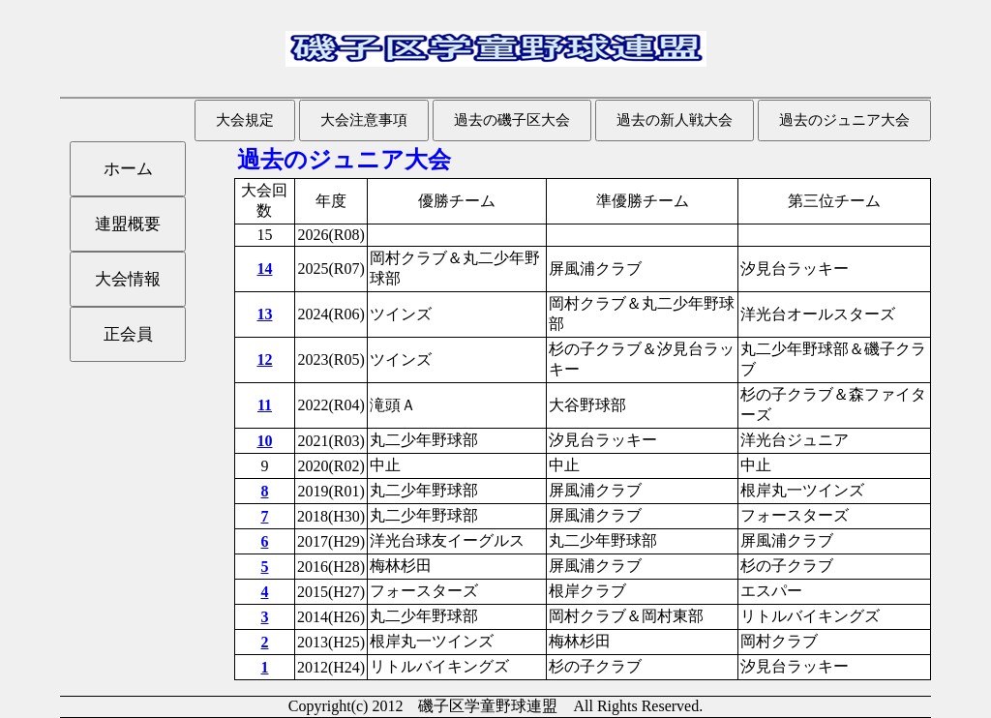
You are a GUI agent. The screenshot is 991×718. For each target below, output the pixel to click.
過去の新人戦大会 (674, 119)
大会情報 (128, 279)
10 (264, 441)
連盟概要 (128, 224)
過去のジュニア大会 (844, 119)
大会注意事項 (363, 119)
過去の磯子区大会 (512, 119)
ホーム (128, 169)
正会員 (128, 334)
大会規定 (245, 119)
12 (264, 359)
